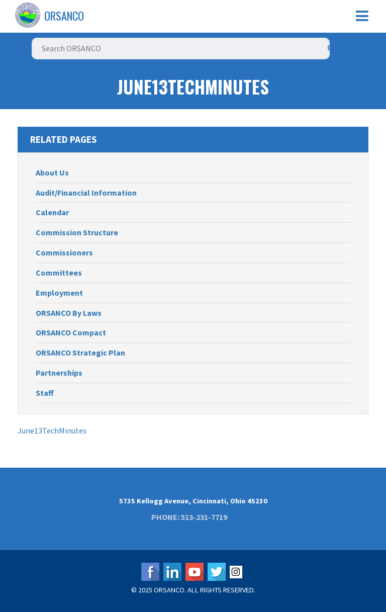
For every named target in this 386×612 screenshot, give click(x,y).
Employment (59, 293)
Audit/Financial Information (86, 193)
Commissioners (64, 252)
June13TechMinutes (52, 430)
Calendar (52, 212)
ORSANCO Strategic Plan (80, 352)
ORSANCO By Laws (69, 313)
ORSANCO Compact (71, 332)
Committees (59, 273)
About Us (52, 172)
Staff (45, 393)
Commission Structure (77, 232)
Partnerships (59, 373)
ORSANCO (64, 16)
